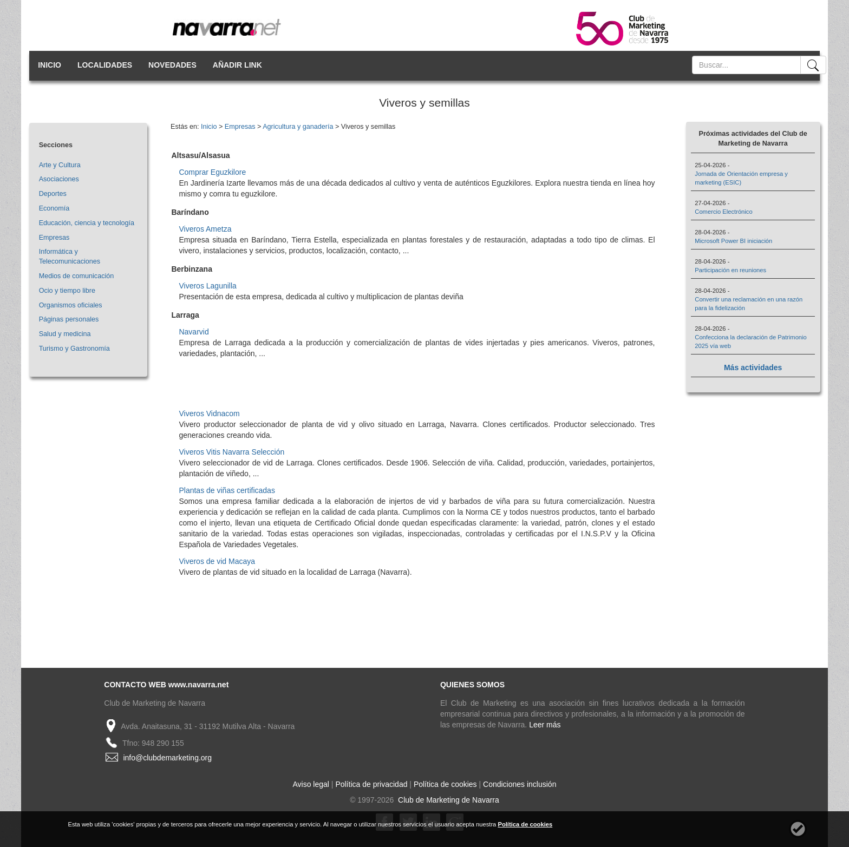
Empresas (54, 237)
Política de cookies (445, 784)
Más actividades (753, 367)
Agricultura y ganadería (298, 126)
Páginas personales (69, 319)
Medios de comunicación (76, 276)
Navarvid (193, 331)
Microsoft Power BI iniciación (733, 241)
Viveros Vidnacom (209, 413)
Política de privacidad (371, 784)
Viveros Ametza (205, 229)
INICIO (49, 65)
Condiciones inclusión (519, 784)
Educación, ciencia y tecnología (86, 223)
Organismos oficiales (70, 305)
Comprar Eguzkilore (212, 172)
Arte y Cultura (60, 165)
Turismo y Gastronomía (74, 348)
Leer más (544, 724)
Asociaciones (59, 179)
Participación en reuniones (730, 270)
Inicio (209, 126)
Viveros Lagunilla (207, 285)
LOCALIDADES (104, 65)
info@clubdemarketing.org (167, 757)
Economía (54, 208)
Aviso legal (311, 784)
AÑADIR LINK (237, 65)
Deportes (53, 194)
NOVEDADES (172, 65)
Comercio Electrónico (723, 211)
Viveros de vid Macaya (217, 561)
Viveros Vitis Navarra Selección (231, 452)
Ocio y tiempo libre (67, 290)
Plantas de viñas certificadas (227, 490)
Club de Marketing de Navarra (447, 800)
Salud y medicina (65, 334)
